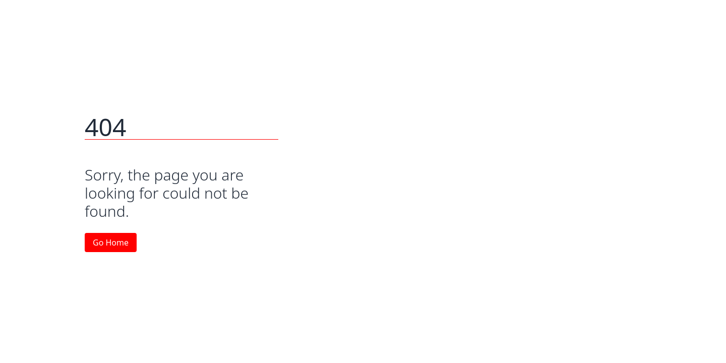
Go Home (111, 242)
